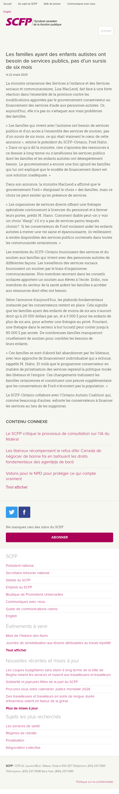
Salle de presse (52, 3)
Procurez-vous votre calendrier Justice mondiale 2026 (48, 689)
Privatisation (15, 740)
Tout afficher (16, 487)
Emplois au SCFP (19, 587)
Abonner (59, 537)
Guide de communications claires (32, 609)
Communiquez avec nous (81, 3)
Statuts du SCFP (18, 580)
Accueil (7, 3)
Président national (20, 566)
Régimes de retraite (21, 733)
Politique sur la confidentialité (94, 781)
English (7, 11)
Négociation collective (23, 748)
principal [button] (107, 31)
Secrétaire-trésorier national (27, 573)
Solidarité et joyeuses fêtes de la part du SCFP (42, 682)
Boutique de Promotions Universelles (34, 594)
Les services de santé (23, 726)
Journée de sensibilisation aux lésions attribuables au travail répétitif (58, 643)
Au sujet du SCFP (27, 3)
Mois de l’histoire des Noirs (27, 636)
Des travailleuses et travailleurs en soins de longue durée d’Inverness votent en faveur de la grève (50, 698)
